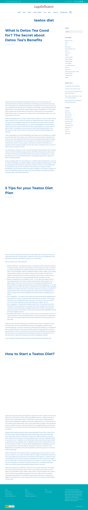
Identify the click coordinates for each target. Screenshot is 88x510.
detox (66, 42)
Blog (26, 489)
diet (66, 44)
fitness (66, 51)
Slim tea (67, 67)
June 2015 (67, 131)
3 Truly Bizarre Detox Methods (72, 86)
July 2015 (67, 129)
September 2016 (69, 125)
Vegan (66, 77)
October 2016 (68, 123)
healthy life (48, 338)
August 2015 (68, 127)
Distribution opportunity (31, 496)
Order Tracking (8, 494)
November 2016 (69, 121)
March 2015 (67, 133)
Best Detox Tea (68, 40)
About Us (27, 492)
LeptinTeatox (80, 506)
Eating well (67, 46)
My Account (69, 1)
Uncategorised (68, 75)
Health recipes (68, 59)
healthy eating (68, 61)
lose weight (68, 63)
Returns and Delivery (10, 496)
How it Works (48, 492)
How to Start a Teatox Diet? (30, 354)
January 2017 (68, 117)
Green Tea (67, 53)
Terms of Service (29, 494)
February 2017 (68, 115)
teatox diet (67, 69)
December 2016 (69, 119)
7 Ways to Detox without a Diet (72, 88)
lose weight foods (69, 65)
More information (73, 500)
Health (66, 55)
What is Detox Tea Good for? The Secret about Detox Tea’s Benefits (27, 35)
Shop (6, 489)
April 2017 (67, 111)
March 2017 (68, 113)
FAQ (46, 489)
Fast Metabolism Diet (70, 49)
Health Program (69, 57)
